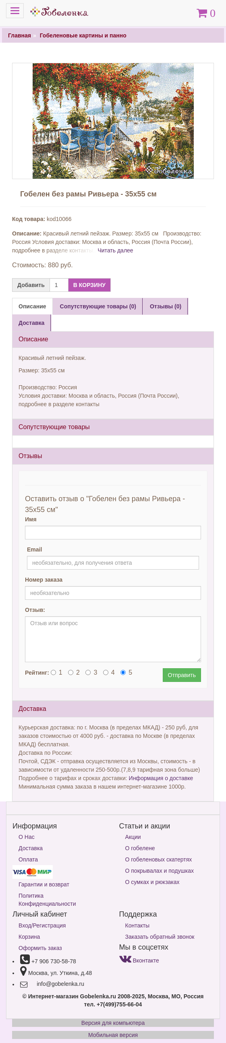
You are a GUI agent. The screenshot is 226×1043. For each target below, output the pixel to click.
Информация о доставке (161, 778)
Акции (133, 837)
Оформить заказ (40, 948)
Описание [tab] (32, 306)
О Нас (27, 837)
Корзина (29, 937)
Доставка (31, 848)
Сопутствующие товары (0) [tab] (98, 306)
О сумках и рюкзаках (152, 882)
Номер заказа (43, 579)
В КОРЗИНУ (89, 285)
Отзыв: (35, 610)
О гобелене (140, 848)
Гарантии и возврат (44, 884)
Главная (19, 35)
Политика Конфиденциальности (47, 899)
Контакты (137, 925)
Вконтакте (139, 960)
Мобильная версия (113, 1035)
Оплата (28, 859)
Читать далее (115, 250)
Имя (31, 519)
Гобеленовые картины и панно (83, 35)
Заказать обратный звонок (160, 937)
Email (34, 549)
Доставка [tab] (31, 323)
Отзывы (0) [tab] (165, 306)
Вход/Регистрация (42, 925)
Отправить (182, 675)
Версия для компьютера (113, 1023)
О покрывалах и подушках (159, 870)
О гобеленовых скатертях (158, 859)
